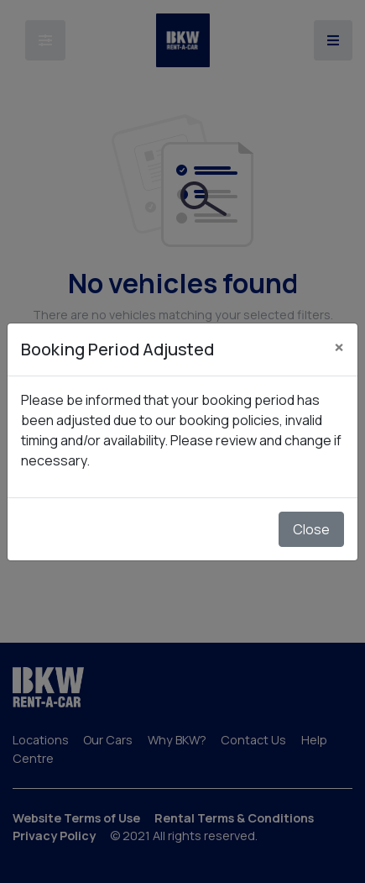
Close (311, 529)
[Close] (339, 347)
